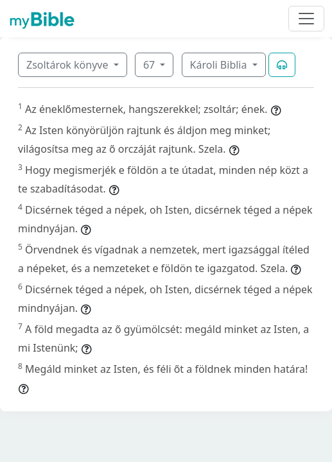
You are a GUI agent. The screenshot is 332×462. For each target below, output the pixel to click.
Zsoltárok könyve (68, 65)
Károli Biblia (220, 65)
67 (150, 65)
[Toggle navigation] (306, 18)
